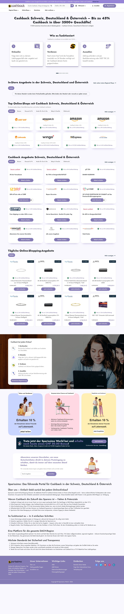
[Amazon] (48, 154)
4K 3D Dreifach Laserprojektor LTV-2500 (103, 313)
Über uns (32, 596)
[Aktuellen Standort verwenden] (72, 5)
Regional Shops (13, 10)
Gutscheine (37, 10)
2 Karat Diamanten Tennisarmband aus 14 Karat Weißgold (21, 313)
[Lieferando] (21, 172)
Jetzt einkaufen (21, 320)
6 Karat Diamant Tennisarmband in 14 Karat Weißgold (21, 348)
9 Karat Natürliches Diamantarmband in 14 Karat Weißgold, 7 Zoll (76, 313)
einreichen (51, 506)
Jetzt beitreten (98, 473)
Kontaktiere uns (34, 601)
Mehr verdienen (49, 10)
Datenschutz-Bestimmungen (59, 601)
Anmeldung (102, 478)
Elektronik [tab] (67, 142)
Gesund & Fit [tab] (29, 142)
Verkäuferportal (78, 601)
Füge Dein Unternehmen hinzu (82, 599)
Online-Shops (25, 10)
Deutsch (81, 6)
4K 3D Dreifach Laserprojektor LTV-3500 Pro (48, 313)
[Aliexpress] (76, 172)
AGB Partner (55, 599)
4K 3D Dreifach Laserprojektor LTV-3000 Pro (48, 348)
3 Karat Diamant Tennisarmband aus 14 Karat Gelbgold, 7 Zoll (75, 348)
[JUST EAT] (21, 154)
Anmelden (96, 6)
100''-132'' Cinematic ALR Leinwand (103, 347)
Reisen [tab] (19, 142)
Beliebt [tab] (11, 142)
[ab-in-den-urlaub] (103, 172)
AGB (53, 596)
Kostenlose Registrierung (19, 412)
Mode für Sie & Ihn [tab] (42, 142)
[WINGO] (48, 172)
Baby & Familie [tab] (55, 142)
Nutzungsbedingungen (58, 604)
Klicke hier (96, 2)
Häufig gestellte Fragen (36, 599)
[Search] (40, 5)
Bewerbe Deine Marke (80, 596)
